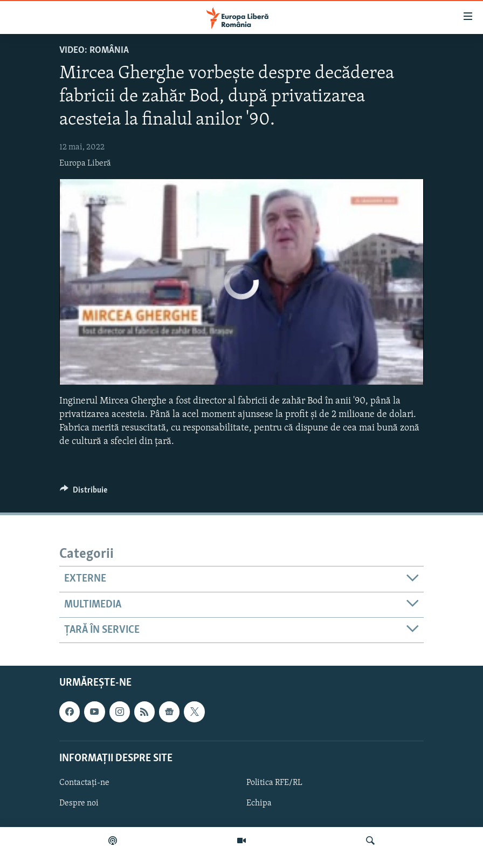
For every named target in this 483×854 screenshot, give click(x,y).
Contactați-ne (84, 782)
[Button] (83, 492)
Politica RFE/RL (274, 782)
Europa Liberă (85, 163)
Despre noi (79, 803)
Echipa (259, 803)
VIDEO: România (94, 50)
